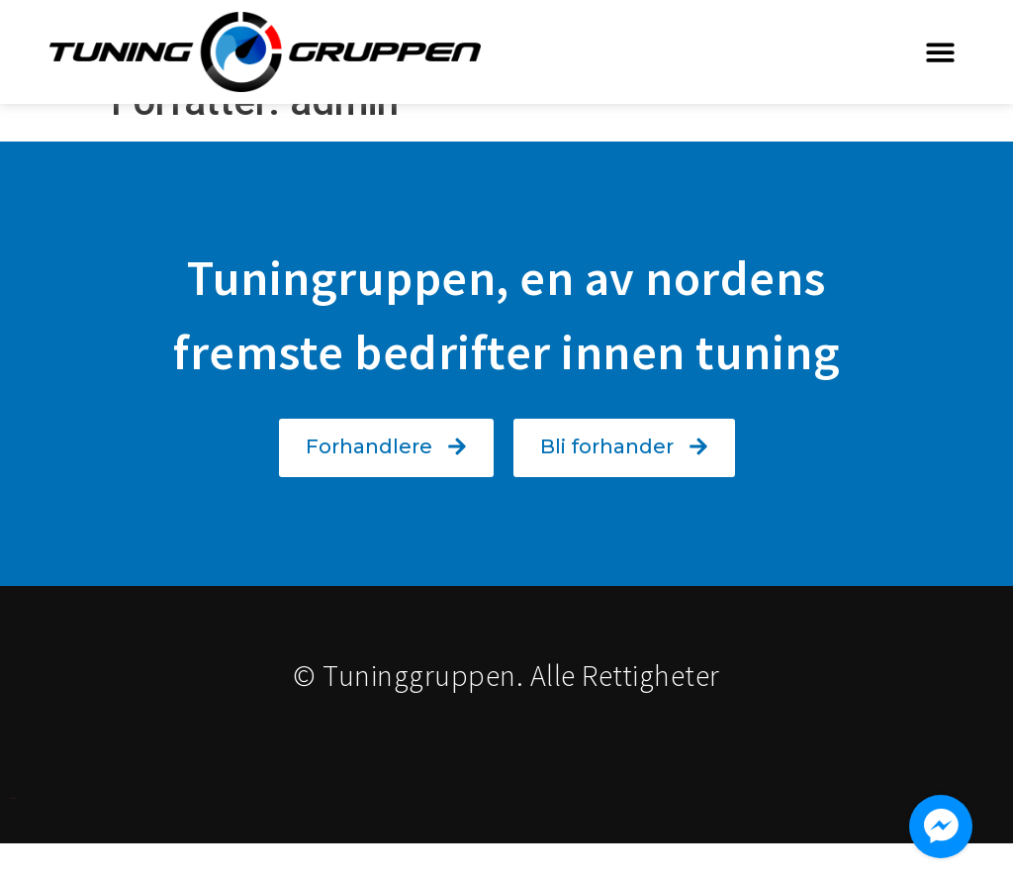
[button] (941, 52)
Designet (13, 832)
